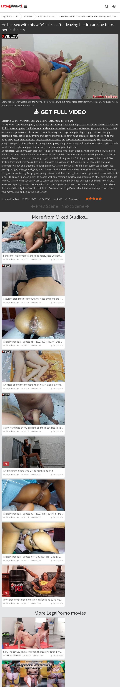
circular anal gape (103, 132)
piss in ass (107, 139)
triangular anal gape (56, 147)
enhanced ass (59, 135)
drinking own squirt (41, 135)
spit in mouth (111, 143)
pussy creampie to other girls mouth (20, 143)
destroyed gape (9, 135)
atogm (55, 132)
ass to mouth (110, 128)
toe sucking (39, 147)
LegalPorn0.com (24, 678)
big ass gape (86, 132)
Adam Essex (61, 120)
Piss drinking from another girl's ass (68, 124)
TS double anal (33, 128)
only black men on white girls (80, 139)
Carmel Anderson (20, 120)
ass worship (45, 132)
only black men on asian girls (50, 139)
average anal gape (69, 132)
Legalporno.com (12, 6)
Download (72, 199)
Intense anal (42, 124)
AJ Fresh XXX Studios (74, 483)
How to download (46, 669)
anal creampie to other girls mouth (84, 128)
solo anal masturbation (91, 143)
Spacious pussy (17, 128)
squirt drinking (9, 147)
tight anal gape (24, 147)
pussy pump (59, 143)
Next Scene (75, 206)
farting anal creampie (77, 135)
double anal (24, 135)
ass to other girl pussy (13, 132)
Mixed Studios (12, 199)
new (22, 139)
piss (98, 139)
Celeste (44, 120)
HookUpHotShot (72, 612)
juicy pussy (13, 139)
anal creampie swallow (53, 128)
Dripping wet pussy (25, 124)
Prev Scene (44, 206)
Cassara (35, 120)
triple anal (72, 147)
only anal (30, 139)
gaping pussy (96, 135)
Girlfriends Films (13, 483)
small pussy (72, 143)
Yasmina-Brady (13, 612)
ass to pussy (31, 132)
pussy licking (46, 143)
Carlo (70, 120)
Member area (23, 669)
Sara (51, 120)
